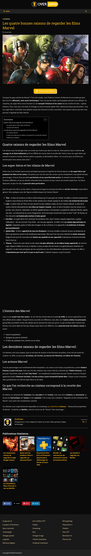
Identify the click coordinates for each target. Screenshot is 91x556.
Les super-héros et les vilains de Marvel (18, 125)
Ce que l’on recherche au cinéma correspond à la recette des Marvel (26, 135)
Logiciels (6, 539)
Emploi (35, 525)
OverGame (19, 419)
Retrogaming (67, 521)
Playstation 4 (67, 525)
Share (7, 503)
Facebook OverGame (40, 543)
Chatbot (65, 528)
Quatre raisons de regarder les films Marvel (18, 123)
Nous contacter (8, 528)
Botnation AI (67, 535)
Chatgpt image (38, 535)
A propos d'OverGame (11, 525)
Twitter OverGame (39, 539)
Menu (7, 11)
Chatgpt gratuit (8, 535)
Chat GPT (66, 532)
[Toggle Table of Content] (44, 119)
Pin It (26, 503)
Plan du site (66, 539)
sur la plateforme (57, 406)
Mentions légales (9, 543)
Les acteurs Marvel (12, 133)
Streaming (6, 19)
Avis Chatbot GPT (39, 521)
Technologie (7, 532)
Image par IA (7, 521)
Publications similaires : (13, 138)
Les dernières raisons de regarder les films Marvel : (21, 130)
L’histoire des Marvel (12, 127)
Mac (34, 532)
